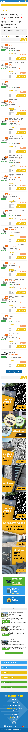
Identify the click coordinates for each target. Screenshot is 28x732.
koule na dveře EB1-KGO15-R (16, 279)
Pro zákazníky (7, 682)
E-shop (8, 8)
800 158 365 (19, 708)
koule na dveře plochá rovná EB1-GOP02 (17, 315)
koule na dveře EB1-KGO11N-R (17, 245)
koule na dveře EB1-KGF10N (16, 210)
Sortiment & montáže (10, 662)
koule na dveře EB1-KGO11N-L (17, 227)
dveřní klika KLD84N (14, 334)
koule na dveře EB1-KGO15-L (16, 262)
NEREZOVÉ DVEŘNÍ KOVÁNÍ (16, 8)
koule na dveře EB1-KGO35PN (16, 62)
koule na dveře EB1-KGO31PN (16, 81)
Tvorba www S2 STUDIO (23, 730)
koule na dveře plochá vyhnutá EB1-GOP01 (17, 297)
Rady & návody (8, 687)
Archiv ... (14, 653)
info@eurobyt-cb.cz (16, 710)
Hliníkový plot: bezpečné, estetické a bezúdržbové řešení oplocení (11, 627)
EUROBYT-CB (3, 8)
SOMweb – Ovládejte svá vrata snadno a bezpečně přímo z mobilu (12, 613)
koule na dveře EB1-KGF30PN (16, 99)
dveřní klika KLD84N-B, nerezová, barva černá (17, 351)
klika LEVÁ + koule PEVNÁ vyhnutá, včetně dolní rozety (16, 137)
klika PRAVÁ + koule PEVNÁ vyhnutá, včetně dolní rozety (16, 119)
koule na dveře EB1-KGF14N (16, 193)
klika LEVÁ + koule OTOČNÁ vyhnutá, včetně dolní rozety (16, 175)
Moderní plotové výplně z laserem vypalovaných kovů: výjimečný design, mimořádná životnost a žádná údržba (11, 641)
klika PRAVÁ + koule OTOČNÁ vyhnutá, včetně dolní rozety (16, 156)
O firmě (6, 667)
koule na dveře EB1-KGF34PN (16, 44)
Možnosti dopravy (9, 677)
